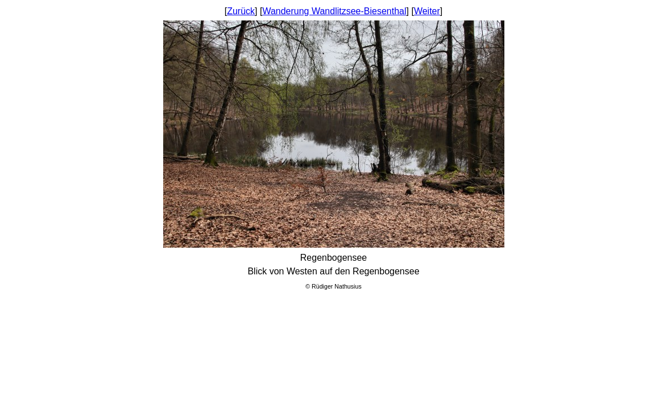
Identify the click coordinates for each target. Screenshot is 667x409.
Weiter (427, 11)
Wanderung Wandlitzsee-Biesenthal (334, 11)
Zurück (241, 11)
